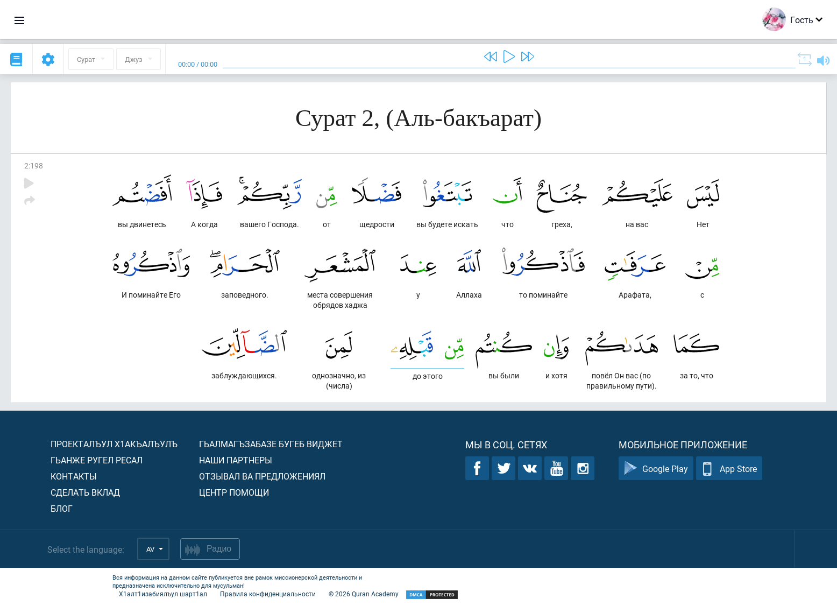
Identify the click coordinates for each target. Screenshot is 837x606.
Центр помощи (234, 492)
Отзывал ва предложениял (262, 476)
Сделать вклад (85, 492)
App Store (729, 468)
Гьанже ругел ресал (97, 460)
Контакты (74, 476)
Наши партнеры (235, 460)
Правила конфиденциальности (268, 593)
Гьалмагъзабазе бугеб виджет (271, 443)
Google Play (656, 468)
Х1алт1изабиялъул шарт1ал (163, 593)
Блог (62, 508)
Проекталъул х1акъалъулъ (114, 443)
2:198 (33, 165)
